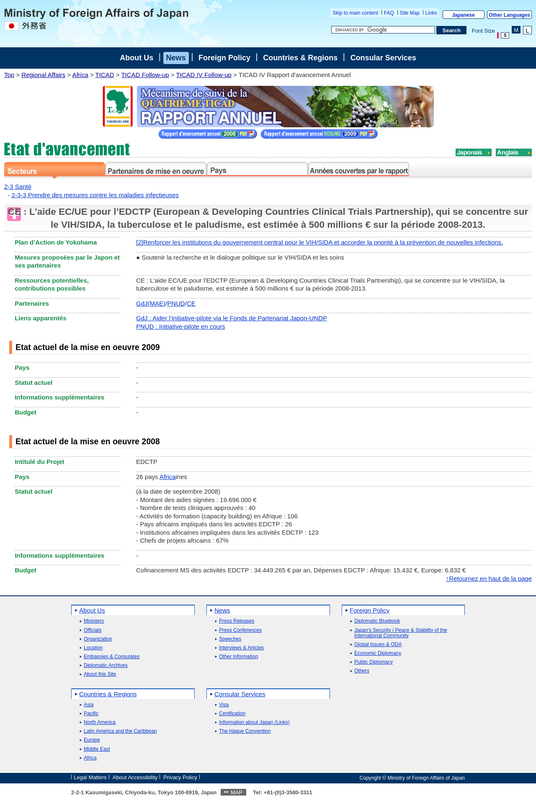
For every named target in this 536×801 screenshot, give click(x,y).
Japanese (463, 15)
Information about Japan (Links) (254, 722)
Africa (80, 74)
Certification (232, 713)
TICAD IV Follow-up (204, 74)
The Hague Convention (245, 731)
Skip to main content (355, 13)
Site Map (410, 13)
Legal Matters (90, 777)
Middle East (97, 749)
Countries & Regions (300, 58)
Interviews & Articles (241, 648)
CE (191, 303)
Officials (92, 630)
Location (93, 648)
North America (100, 722)
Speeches (230, 639)
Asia (88, 705)
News (176, 58)
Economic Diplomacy (377, 653)
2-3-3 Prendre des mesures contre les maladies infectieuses (95, 194)
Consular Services (383, 58)
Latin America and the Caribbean (120, 731)
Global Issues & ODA (378, 644)
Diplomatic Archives (106, 665)
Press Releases (236, 621)
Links (431, 13)
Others (361, 671)
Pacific (91, 713)
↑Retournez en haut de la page (489, 578)
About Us (136, 58)
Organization (98, 639)
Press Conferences (240, 630)
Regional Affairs (43, 74)
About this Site (100, 674)
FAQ (389, 13)
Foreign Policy (224, 58)
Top (9, 74)
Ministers (94, 621)
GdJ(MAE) (150, 303)
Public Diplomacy (373, 662)
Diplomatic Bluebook (377, 621)
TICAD (104, 74)
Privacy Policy (180, 777)
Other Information (238, 656)
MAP (236, 792)
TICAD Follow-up (145, 74)
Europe (92, 740)
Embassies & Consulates (111, 656)
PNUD (176, 303)
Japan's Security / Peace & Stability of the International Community (400, 633)
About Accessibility (135, 777)
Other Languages (509, 15)
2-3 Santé (17, 186)
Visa (224, 705)
